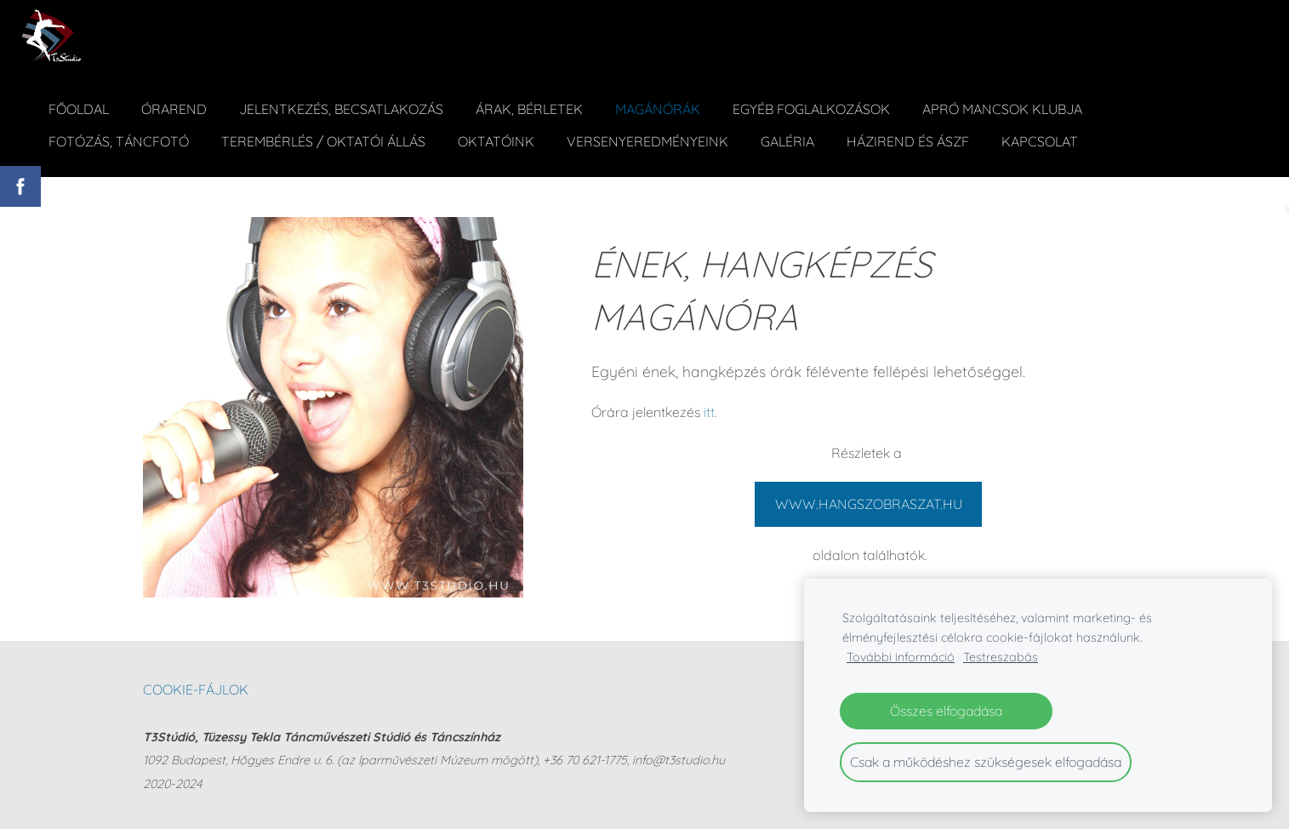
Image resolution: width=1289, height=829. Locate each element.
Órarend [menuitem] (174, 108)
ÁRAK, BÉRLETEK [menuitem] (529, 108)
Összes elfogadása (946, 710)
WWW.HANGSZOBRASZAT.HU (868, 503)
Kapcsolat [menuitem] (1039, 141)
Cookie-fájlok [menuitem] (195, 689)
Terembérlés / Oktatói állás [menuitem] (323, 141)
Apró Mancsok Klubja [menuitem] (1002, 108)
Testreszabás (1000, 657)
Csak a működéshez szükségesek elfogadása (985, 761)
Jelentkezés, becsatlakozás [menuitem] (341, 108)
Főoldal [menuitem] (78, 108)
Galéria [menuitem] (787, 141)
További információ (901, 657)
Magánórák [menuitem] (657, 108)
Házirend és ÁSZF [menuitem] (908, 141)
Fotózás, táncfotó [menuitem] (118, 141)
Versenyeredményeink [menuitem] (647, 141)
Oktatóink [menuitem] (496, 141)
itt (709, 411)
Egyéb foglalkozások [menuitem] (811, 108)
